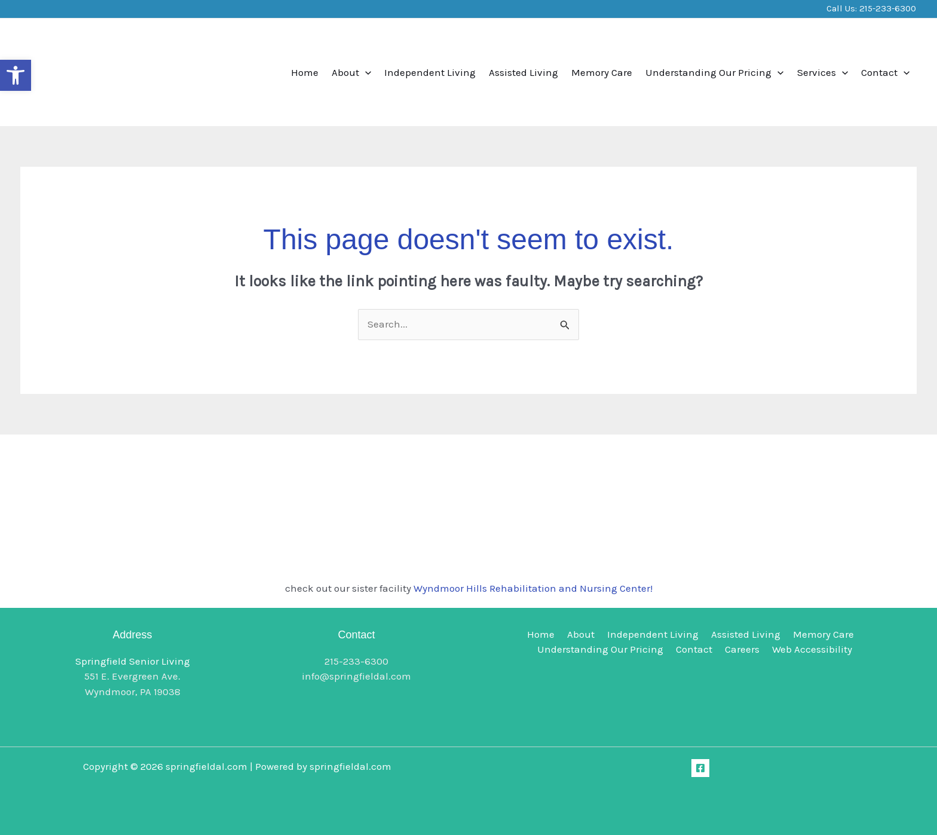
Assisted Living (523, 72)
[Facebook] (700, 768)
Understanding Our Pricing (714, 72)
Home (305, 72)
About (351, 72)
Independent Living (430, 72)
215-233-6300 (887, 8)
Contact (885, 72)
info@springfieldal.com (356, 676)
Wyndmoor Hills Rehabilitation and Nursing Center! (533, 588)
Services (822, 72)
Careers (741, 649)
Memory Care (601, 72)
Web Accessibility (809, 649)
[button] (15, 75)
